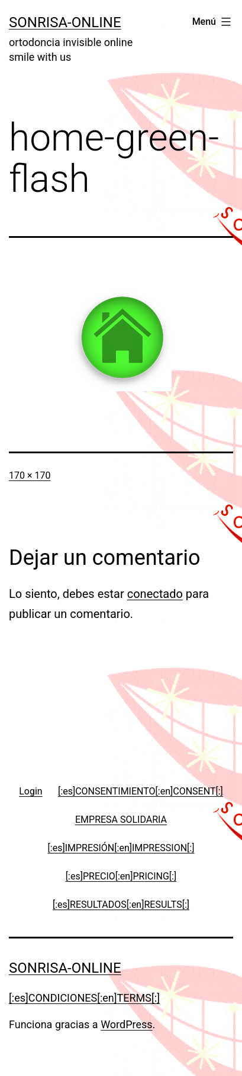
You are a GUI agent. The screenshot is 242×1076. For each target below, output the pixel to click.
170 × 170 (29, 475)
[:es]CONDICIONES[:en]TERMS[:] (84, 998)
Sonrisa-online (65, 22)
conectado (155, 594)
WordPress (126, 1024)
